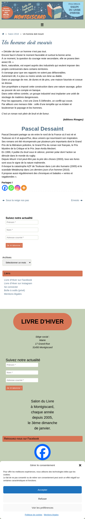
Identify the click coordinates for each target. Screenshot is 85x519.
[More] (24, 188)
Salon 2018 (13, 34)
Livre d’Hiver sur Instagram (18, 283)
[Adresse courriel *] (22, 237)
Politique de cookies (33, 515)
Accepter (42, 489)
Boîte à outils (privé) (14, 290)
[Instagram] (17, 188)
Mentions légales (51, 515)
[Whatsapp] (11, 188)
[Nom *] (22, 230)
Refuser (42, 498)
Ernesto (77, 200)
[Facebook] (5, 188)
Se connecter (11, 287)
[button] (80, 465)
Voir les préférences (42, 507)
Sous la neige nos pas (15, 200)
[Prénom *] (22, 222)
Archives (6, 257)
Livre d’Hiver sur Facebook (18, 280)
